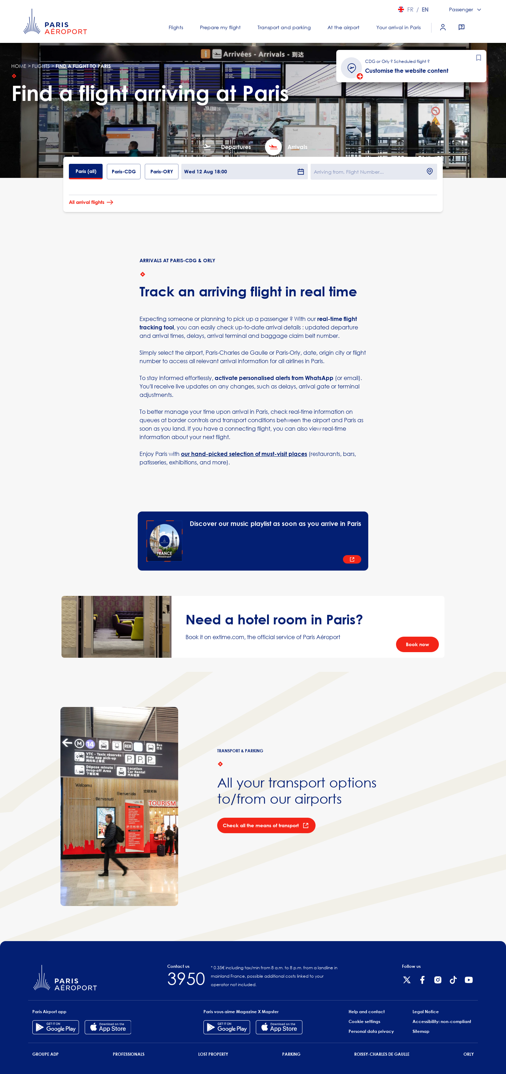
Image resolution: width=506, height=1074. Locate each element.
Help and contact (367, 1011)
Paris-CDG (124, 171)
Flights (176, 27)
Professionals (128, 1054)
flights (41, 66)
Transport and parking (284, 27)
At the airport (343, 27)
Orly (468, 1054)
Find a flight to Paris (83, 66)
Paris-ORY (161, 171)
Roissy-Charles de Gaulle (381, 1054)
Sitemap (421, 1031)
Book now (417, 644)
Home (18, 66)
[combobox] (466, 10)
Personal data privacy (371, 1031)
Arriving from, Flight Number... (349, 172)
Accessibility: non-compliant (442, 1021)
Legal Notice (426, 1011)
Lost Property (213, 1054)
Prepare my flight (220, 27)
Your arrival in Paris (398, 27)
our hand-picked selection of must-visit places (244, 453)
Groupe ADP (45, 1054)
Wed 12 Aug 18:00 (244, 171)
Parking (291, 1054)
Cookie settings (364, 1021)
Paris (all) (86, 171)
